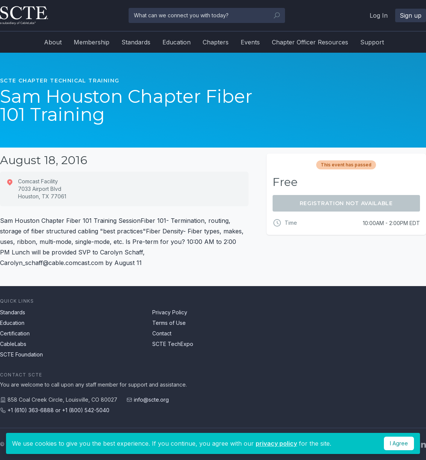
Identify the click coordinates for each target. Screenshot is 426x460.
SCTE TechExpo (172, 344)
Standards (135, 42)
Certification (15, 333)
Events (250, 42)
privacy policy (276, 443)
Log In (379, 15)
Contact (161, 333)
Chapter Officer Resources (310, 42)
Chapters (216, 42)
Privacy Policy (169, 312)
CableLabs (13, 344)
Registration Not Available (346, 203)
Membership (91, 42)
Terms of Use (169, 323)
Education (176, 42)
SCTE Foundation (21, 354)
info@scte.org (151, 399)
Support (372, 42)
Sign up (410, 15)
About (53, 42)
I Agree (399, 443)
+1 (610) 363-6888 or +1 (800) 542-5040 (58, 410)
